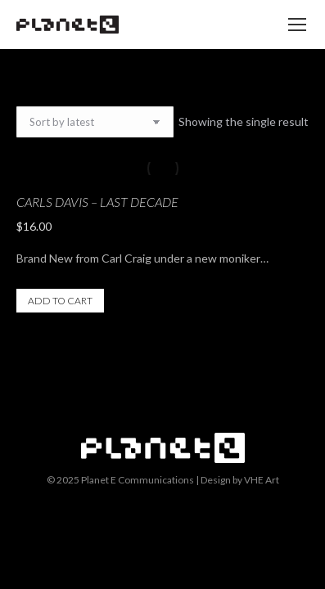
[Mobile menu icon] (297, 24)
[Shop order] (95, 121)
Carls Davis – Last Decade (97, 201)
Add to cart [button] (60, 300)
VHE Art (261, 480)
